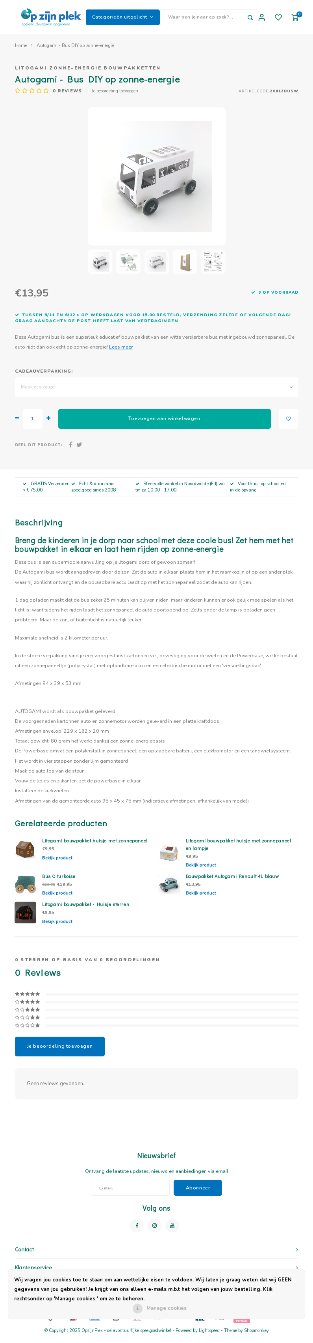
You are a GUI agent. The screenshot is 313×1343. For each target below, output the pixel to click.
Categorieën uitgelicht (123, 19)
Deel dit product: (39, 449)
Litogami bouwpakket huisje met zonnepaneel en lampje (238, 849)
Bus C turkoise (59, 881)
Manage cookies (166, 1308)
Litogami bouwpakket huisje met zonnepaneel (95, 845)
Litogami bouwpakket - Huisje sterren (85, 909)
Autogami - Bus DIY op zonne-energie (75, 50)
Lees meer (121, 352)
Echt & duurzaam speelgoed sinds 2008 (93, 492)
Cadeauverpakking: (44, 376)
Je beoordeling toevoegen (115, 96)
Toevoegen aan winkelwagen (164, 423)
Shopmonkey (256, 1336)
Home (21, 50)
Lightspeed (209, 1336)
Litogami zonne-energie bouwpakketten (88, 73)
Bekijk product (57, 863)
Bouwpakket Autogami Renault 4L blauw (232, 881)
